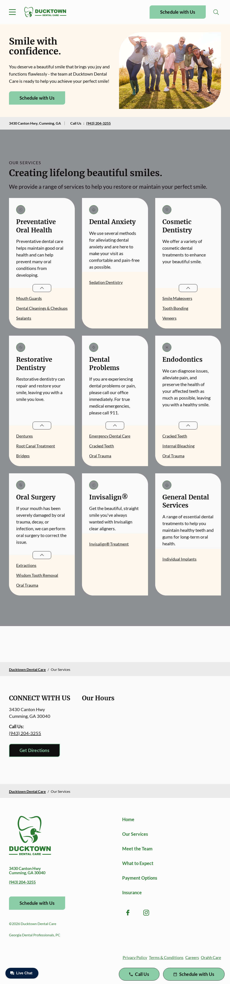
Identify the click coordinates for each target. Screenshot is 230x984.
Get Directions (34, 750)
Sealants (23, 318)
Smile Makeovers (177, 298)
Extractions (26, 565)
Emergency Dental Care (109, 436)
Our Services (135, 834)
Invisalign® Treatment (109, 543)
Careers (192, 957)
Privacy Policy (135, 957)
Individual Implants (179, 559)
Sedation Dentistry (106, 282)
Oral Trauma (100, 455)
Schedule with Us (177, 12)
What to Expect (137, 863)
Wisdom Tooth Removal (37, 575)
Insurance (132, 892)
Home (128, 819)
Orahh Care (211, 957)
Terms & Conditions (166, 957)
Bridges (23, 455)
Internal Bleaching (178, 445)
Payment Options (139, 878)
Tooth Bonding (175, 308)
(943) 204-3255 (98, 123)
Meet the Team (137, 848)
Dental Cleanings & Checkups (42, 308)
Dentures (24, 436)
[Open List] (42, 288)
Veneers (169, 318)
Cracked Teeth (101, 445)
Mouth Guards (29, 298)
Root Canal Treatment (35, 445)
